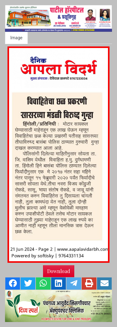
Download (58, 271)
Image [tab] (16, 37)
